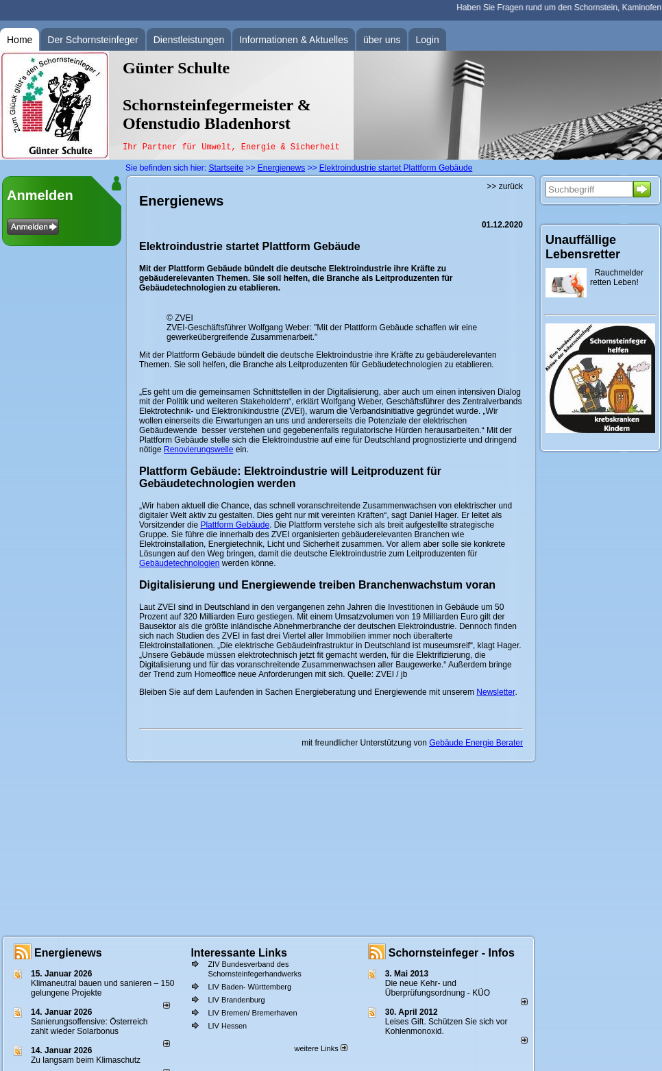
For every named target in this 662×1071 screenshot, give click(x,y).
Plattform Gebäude (234, 525)
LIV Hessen (227, 1026)
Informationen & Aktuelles (293, 39)
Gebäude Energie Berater (476, 743)
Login (427, 39)
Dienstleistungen (189, 39)
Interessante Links (239, 953)
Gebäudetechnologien (179, 563)
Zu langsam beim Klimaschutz (85, 1060)
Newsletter (495, 692)
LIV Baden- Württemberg (249, 987)
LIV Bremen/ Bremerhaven (252, 1013)
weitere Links (320, 1048)
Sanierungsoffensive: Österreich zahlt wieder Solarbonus (89, 1026)
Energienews (68, 953)
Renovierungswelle (198, 449)
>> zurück (505, 186)
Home (19, 39)
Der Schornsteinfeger (92, 39)
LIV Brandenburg (236, 1000)
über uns (381, 39)
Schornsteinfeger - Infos (452, 953)
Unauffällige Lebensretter (582, 247)
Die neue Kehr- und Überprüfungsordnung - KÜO (437, 988)
